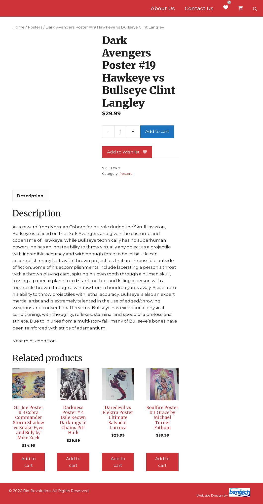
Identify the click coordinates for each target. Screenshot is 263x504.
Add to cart (157, 131)
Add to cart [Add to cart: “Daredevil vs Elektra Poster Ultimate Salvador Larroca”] (118, 462)
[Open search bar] (255, 8)
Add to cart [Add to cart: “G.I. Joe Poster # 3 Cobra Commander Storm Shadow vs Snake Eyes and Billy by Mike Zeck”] (28, 462)
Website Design (209, 495)
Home (18, 27)
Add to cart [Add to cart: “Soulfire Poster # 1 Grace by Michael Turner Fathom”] (162, 462)
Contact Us (199, 8)
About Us (163, 8)
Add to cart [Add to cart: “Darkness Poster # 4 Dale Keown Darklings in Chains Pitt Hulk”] (73, 462)
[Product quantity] (120, 131)
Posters (35, 27)
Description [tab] (30, 195)
